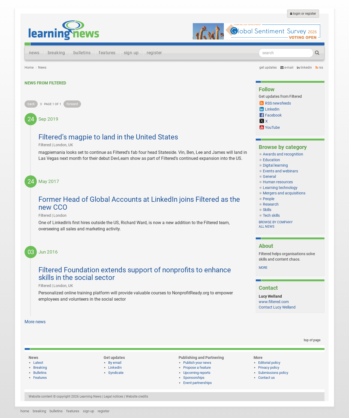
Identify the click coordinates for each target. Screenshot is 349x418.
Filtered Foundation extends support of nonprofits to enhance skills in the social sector (134, 274)
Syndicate (116, 373)
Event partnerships (197, 383)
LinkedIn (304, 67)
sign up (131, 52)
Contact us (266, 378)
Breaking (40, 367)
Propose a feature (197, 367)
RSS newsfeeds (278, 103)
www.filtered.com (274, 302)
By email (114, 363)
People (268, 199)
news (34, 52)
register (154, 52)
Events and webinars (280, 171)
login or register (303, 14)
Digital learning (275, 165)
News (42, 67)
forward (72, 104)
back (31, 104)
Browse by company (276, 222)
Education (271, 160)
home (24, 411)
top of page (311, 340)
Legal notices (113, 396)
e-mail (286, 67)
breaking (56, 52)
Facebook (273, 115)
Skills (267, 210)
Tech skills (271, 215)
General (269, 176)
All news (266, 226)
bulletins (82, 52)
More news (35, 321)
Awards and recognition (283, 154)
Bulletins (40, 373)
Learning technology (280, 187)
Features (40, 378)
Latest (38, 363)
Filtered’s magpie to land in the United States (108, 137)
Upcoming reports (196, 373)
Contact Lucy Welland (277, 307)
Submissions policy (273, 373)
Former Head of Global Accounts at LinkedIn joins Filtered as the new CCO (139, 203)
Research (271, 204)
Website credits (137, 396)
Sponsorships (193, 378)
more (263, 268)
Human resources (278, 182)
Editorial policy (269, 363)
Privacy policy (268, 367)
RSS (319, 67)
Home (29, 67)
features (107, 52)
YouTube (272, 127)
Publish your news (197, 363)
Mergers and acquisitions (284, 193)
